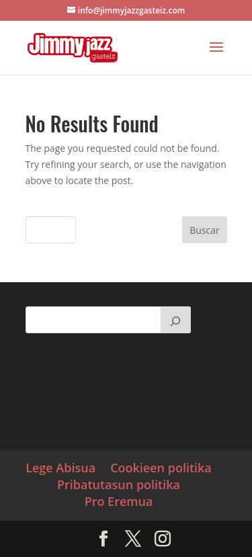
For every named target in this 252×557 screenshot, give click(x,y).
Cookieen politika (161, 468)
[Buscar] (175, 319)
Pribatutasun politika (118, 484)
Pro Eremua (119, 501)
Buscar (205, 230)
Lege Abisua (60, 468)
